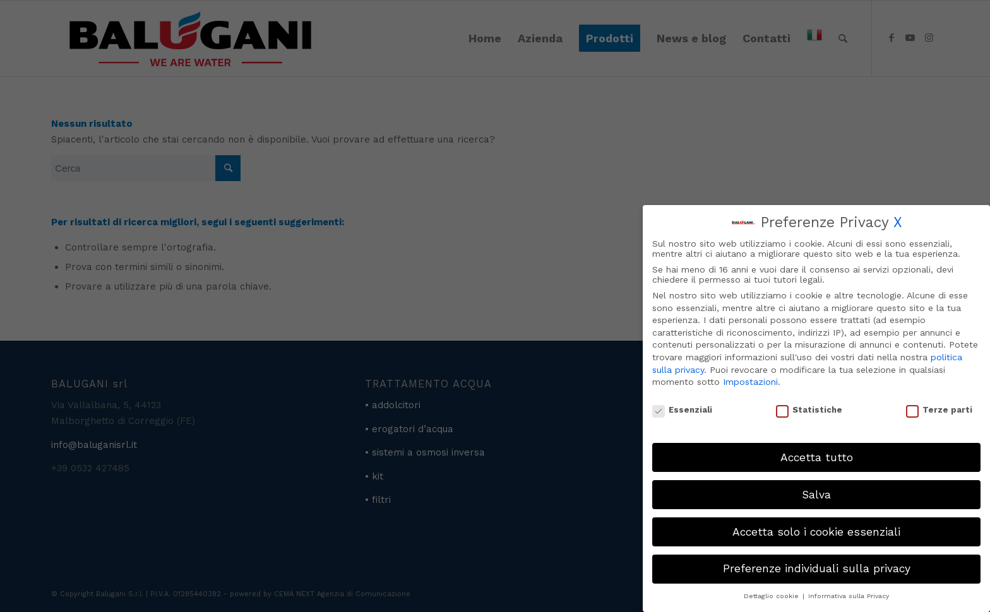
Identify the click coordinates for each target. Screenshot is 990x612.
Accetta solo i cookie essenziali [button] (816, 532)
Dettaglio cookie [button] (772, 596)
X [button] (897, 222)
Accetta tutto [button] (816, 457)
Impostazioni (750, 382)
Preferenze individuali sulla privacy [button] (816, 568)
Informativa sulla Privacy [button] (848, 596)
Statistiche (809, 410)
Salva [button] (816, 494)
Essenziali (682, 410)
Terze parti (939, 410)
